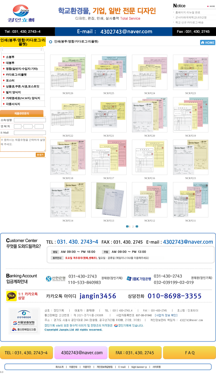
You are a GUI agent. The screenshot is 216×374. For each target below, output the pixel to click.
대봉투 (10, 62)
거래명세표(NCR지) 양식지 (23, 98)
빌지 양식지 (13, 92)
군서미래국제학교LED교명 (191, 17)
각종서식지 (13, 104)
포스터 (10, 80)
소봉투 (10, 57)
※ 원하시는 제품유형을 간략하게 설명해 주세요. (23, 144)
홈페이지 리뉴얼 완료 (187, 12)
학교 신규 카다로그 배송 (189, 22)
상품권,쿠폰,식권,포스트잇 (22, 86)
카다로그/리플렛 (16, 74)
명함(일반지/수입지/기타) (22, 68)
